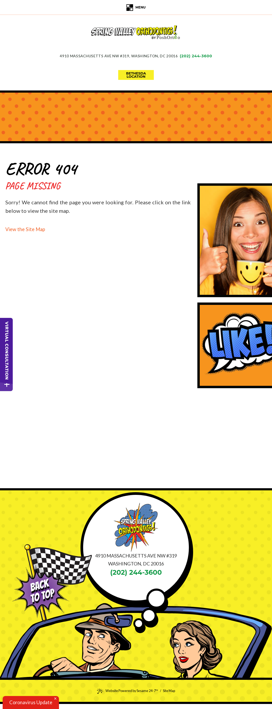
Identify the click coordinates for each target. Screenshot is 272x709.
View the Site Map (27, 229)
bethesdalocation (136, 75)
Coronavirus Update (33, 702)
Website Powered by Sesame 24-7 (126, 691)
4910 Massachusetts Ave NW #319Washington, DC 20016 (118, 56)
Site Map (171, 691)
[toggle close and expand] (7, 386)
